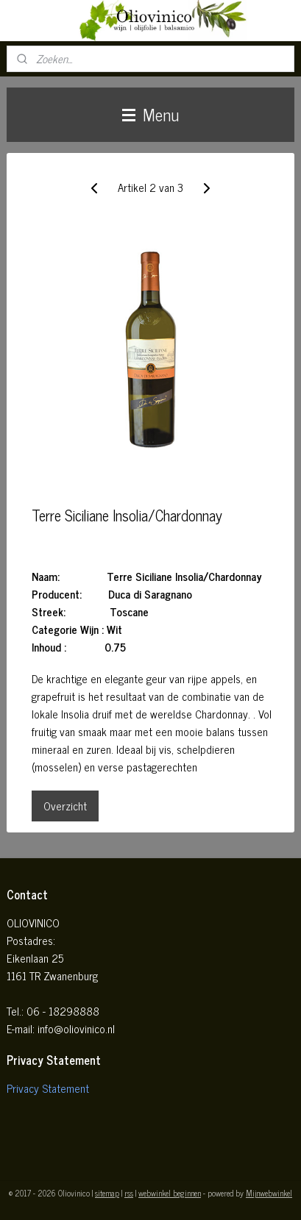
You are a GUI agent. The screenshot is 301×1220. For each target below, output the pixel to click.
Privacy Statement (48, 1088)
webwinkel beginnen (169, 1192)
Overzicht (65, 805)
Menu (150, 114)
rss (128, 1192)
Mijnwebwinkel (269, 1192)
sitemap (107, 1192)
